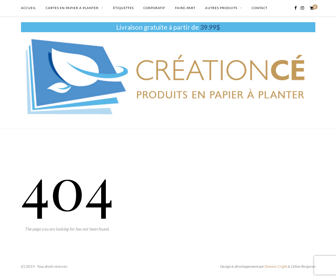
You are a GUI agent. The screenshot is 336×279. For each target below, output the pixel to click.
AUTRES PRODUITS (221, 8)
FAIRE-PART (185, 8)
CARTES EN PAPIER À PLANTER (72, 8)
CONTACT (259, 8)
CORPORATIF (154, 8)
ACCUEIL (28, 8)
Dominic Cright (276, 266)
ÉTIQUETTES (123, 8)
